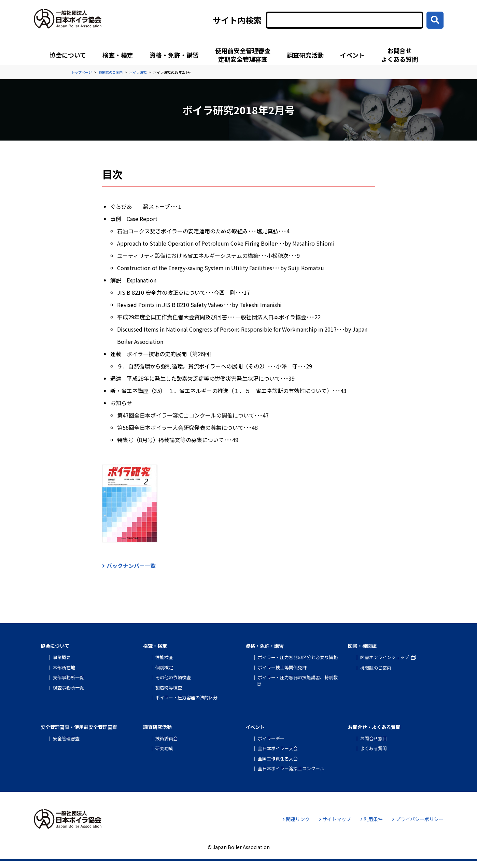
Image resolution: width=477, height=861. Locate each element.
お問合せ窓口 (373, 738)
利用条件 (372, 819)
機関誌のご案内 (375, 668)
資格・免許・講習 (174, 54)
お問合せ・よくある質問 (374, 727)
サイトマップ (335, 819)
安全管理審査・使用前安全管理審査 (79, 727)
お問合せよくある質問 (399, 54)
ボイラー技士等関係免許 (282, 667)
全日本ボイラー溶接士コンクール (291, 768)
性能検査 (164, 657)
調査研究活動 (305, 54)
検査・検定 (117, 54)
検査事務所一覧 (68, 687)
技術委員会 (166, 738)
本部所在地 (64, 667)
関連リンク (296, 819)
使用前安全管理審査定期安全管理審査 (242, 54)
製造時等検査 (168, 687)
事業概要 (62, 657)
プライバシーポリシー (417, 819)
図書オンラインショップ (384, 657)
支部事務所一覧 (68, 677)
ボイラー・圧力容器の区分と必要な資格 (298, 657)
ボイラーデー (271, 738)
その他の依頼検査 (173, 677)
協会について (68, 54)
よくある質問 (373, 748)
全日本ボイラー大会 (278, 748)
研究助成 (164, 748)
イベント (352, 54)
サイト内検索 (237, 20)
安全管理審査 (66, 738)
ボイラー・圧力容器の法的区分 (186, 697)
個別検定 (164, 667)
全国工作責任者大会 (278, 758)
